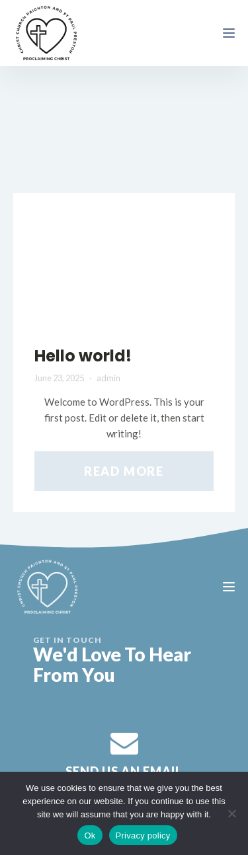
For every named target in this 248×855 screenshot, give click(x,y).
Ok (89, 835)
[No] (231, 813)
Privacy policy (143, 835)
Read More (124, 471)
